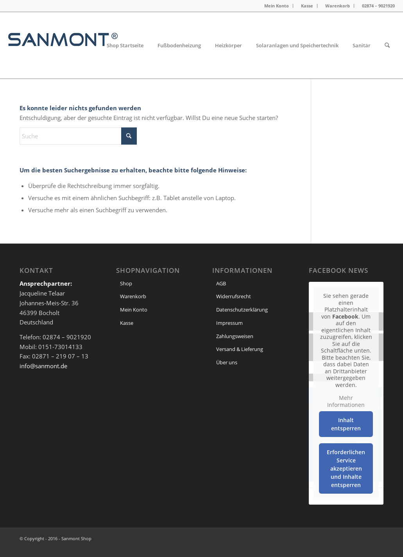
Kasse (307, 6)
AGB (221, 283)
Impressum (229, 322)
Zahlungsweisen (234, 336)
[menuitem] (276, 6)
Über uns (226, 362)
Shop (126, 283)
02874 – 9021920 (378, 6)
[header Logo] (63, 45)
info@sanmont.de (43, 366)
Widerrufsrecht (233, 296)
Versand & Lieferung (239, 349)
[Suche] (387, 45)
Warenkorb (337, 6)
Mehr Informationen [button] (346, 401)
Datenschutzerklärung (242, 309)
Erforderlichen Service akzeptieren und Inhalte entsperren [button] (346, 468)
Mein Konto (276, 6)
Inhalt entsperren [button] (346, 424)
